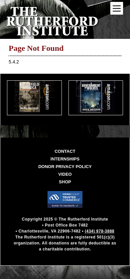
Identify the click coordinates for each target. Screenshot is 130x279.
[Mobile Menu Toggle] (116, 8)
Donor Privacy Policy (65, 166)
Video (64, 174)
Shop (65, 182)
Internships (65, 159)
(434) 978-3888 (99, 231)
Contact (65, 151)
